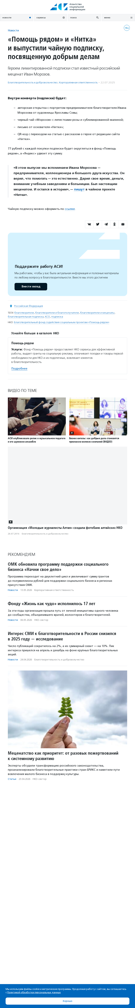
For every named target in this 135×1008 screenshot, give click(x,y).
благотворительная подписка (26, 316)
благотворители (24, 312)
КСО (47, 316)
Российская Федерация (28, 306)
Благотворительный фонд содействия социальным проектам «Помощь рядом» (61, 322)
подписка (57, 316)
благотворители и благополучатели (57, 312)
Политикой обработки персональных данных (34, 992)
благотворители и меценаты (97, 312)
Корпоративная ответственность (78, 82)
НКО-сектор (41, 620)
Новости (13, 30)
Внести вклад (30, 286)
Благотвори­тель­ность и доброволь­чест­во (33, 82)
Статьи (12, 779)
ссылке (70, 209)
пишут (79, 189)
